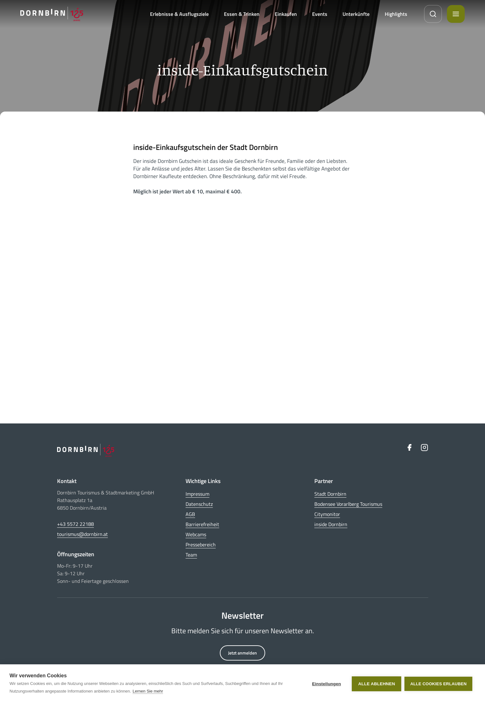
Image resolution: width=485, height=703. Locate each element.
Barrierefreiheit (202, 524)
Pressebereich (201, 544)
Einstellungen (326, 683)
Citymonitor (327, 514)
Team (191, 554)
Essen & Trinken (241, 14)
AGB (190, 514)
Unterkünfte (356, 14)
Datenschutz (199, 504)
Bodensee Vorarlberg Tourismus (348, 504)
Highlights (396, 14)
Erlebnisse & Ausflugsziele (179, 14)
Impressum (197, 494)
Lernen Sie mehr (148, 691)
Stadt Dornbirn (330, 494)
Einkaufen (286, 14)
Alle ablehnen (376, 683)
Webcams (196, 534)
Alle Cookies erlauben (438, 683)
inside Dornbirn (330, 524)
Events (319, 14)
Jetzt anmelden (242, 652)
